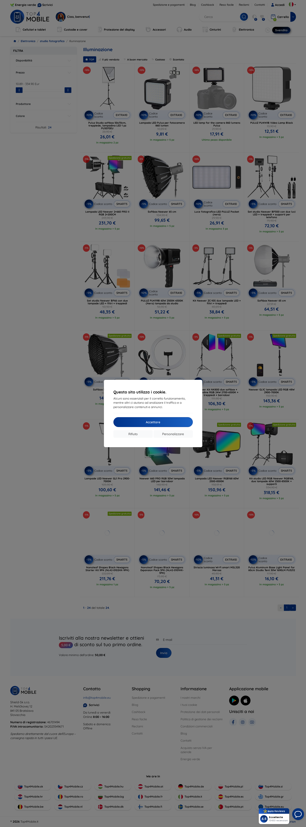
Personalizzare (173, 434)
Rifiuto (133, 434)
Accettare (153, 422)
